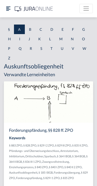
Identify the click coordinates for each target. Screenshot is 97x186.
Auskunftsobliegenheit (23, 172)
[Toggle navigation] (86, 8)
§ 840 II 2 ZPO (73, 167)
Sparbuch (50, 156)
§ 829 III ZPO (63, 145)
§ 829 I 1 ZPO (51, 178)
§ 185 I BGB (46, 172)
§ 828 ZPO (29, 145)
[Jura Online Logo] (33, 8)
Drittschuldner (34, 156)
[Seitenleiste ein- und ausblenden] (8, 8)
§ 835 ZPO (67, 178)
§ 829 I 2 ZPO (46, 145)
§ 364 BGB (78, 156)
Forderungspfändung (29, 178)
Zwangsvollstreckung (55, 161)
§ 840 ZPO (41, 167)
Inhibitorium (16, 156)
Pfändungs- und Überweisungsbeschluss (34, 150)
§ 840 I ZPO (56, 167)
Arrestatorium (69, 150)
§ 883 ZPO (15, 145)
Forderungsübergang (67, 172)
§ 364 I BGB (64, 156)
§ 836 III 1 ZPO (32, 161)
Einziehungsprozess (21, 167)
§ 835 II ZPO (79, 145)
